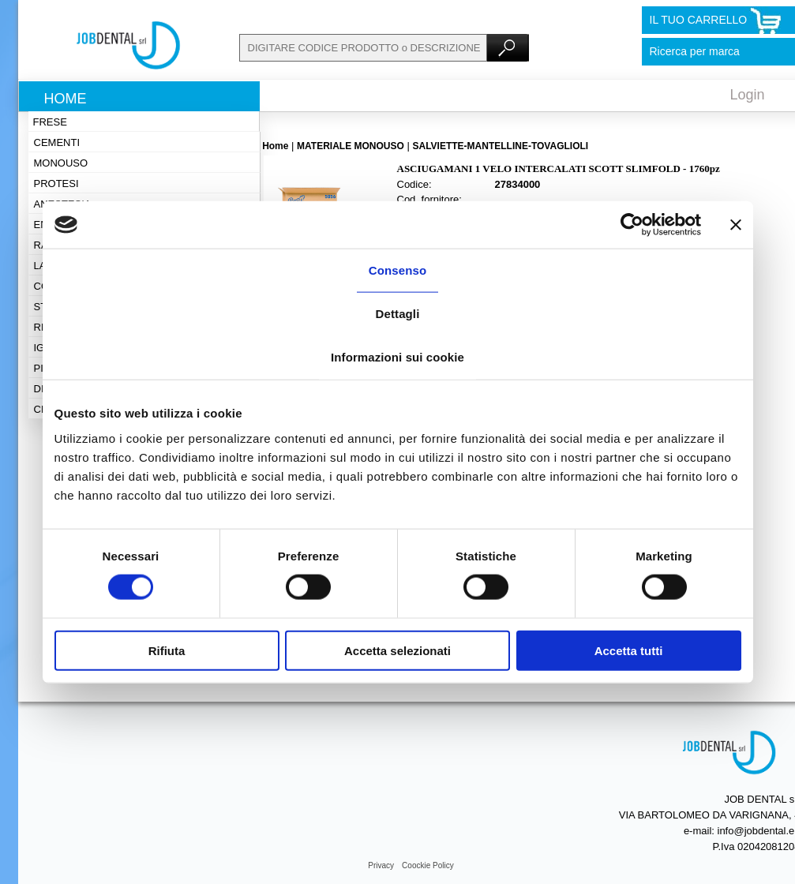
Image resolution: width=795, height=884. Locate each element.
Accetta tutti (628, 650)
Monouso (61, 163)
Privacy (381, 865)
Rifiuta (167, 650)
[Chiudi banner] (735, 224)
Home (65, 99)
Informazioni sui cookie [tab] (397, 357)
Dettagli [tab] (398, 313)
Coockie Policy (428, 865)
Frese (50, 122)
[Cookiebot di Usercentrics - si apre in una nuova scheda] (632, 225)
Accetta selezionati (397, 650)
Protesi (56, 183)
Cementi (57, 142)
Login (747, 95)
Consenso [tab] (397, 270)
